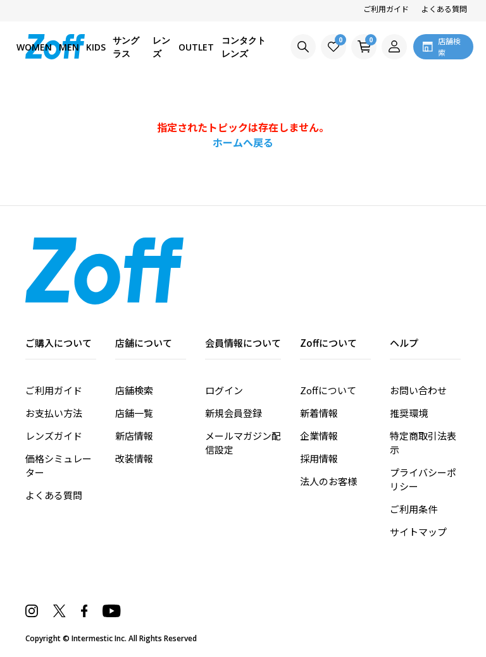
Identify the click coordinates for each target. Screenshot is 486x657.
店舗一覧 (134, 412)
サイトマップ (418, 531)
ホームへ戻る (243, 142)
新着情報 (319, 412)
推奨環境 (409, 412)
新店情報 (134, 435)
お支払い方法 (53, 412)
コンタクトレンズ (243, 46)
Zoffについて (328, 390)
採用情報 (319, 458)
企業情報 (319, 435)
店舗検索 (134, 390)
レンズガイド (53, 435)
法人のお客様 (328, 481)
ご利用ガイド (386, 8)
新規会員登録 (233, 412)
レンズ (161, 46)
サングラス (126, 46)
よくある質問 (444, 8)
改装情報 (134, 458)
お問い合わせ (418, 390)
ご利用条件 (413, 508)
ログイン (224, 390)
